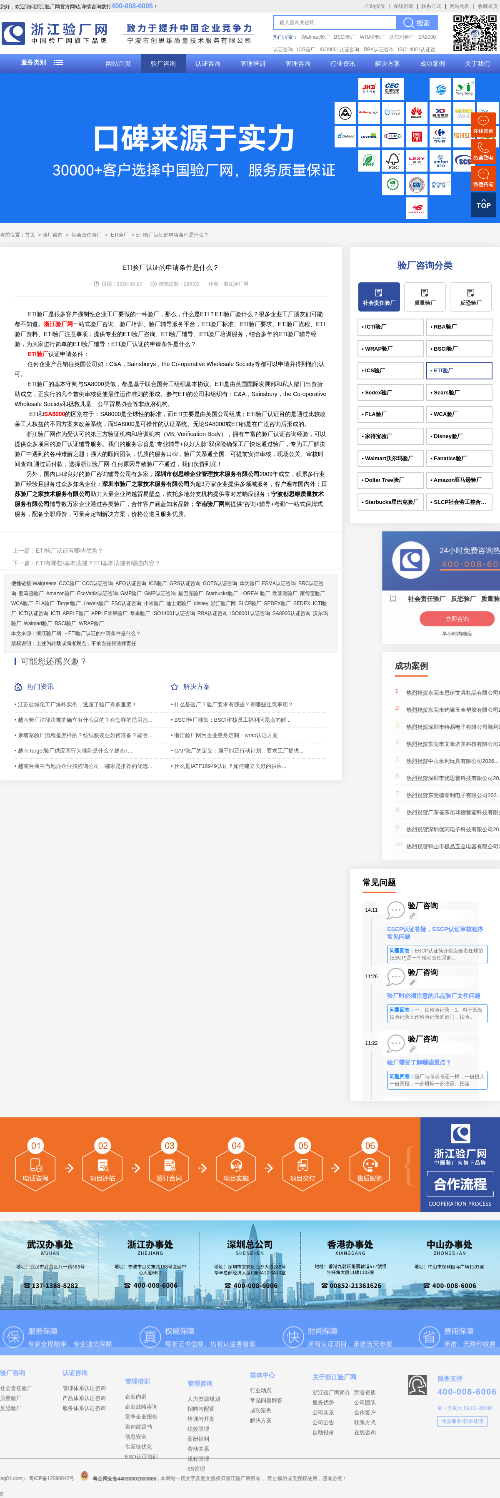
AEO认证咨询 (130, 583)
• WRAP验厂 (377, 349)
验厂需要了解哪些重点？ (419, 1062)
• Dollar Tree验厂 (383, 480)
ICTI (55, 613)
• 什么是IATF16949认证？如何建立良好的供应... (228, 766)
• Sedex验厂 (377, 392)
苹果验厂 (140, 613)
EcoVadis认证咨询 (97, 593)
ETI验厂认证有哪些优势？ (69, 550)
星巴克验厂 (190, 593)
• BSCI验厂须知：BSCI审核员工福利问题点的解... (231, 720)
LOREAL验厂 (255, 593)
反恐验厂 (471, 303)
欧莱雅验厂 (285, 593)
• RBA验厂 (443, 327)
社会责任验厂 (87, 235)
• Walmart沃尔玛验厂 (387, 458)
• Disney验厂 (446, 436)
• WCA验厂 (444, 414)
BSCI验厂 (345, 37)
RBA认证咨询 (378, 49)
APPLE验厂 (75, 613)
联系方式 (431, 6)
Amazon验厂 (60, 593)
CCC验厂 (69, 583)
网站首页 (118, 63)
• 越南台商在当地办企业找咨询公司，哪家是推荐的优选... (83, 766)
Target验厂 (69, 603)
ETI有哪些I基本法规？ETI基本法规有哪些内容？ (98, 563)
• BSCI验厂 (444, 349)
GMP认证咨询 (159, 593)
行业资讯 (342, 63)
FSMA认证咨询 (279, 583)
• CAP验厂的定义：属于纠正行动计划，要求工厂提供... (237, 751)
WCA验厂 (22, 603)
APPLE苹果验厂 (109, 613)
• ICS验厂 (373, 370)
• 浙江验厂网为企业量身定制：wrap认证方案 (224, 735)
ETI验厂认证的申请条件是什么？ (104, 633)
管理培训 (252, 63)
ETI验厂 (120, 235)
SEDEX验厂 (277, 603)
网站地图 (460, 6)
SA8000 (54, 414)
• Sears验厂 (445, 392)
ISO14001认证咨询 (173, 613)
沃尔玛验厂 (401, 37)
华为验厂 (250, 583)
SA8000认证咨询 (291, 613)
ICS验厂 (306, 49)
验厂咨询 (163, 63)
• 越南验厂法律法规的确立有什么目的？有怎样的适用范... (83, 720)
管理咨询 (297, 63)
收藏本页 (488, 6)
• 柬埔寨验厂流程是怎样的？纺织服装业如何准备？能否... (83, 735)
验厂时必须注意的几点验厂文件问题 (433, 995)
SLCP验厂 (249, 603)
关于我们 (477, 63)
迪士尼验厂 (178, 603)
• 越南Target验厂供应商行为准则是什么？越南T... (73, 751)
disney (201, 603)
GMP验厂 (131, 593)
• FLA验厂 (374, 414)
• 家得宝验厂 (377, 436)
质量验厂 (425, 303)
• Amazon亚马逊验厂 (456, 480)
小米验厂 (154, 603)
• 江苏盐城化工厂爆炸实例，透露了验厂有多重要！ (76, 704)
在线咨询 (403, 6)
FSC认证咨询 (126, 603)
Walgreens (44, 583)
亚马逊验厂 (31, 593)
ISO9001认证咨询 (339, 49)
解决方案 (387, 63)
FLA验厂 (45, 603)
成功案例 (432, 63)
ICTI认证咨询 (33, 613)
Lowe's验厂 (96, 603)
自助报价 (375, 6)
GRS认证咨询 (185, 583)
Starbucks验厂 (222, 593)
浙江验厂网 (223, 603)
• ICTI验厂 (374, 327)
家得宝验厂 (312, 593)
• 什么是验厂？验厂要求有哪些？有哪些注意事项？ (232, 704)
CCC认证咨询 (97, 583)
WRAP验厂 (372, 37)
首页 (30, 235)
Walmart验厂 (315, 37)
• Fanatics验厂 (448, 458)
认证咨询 (207, 63)
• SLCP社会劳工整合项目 (461, 502)
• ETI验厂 (441, 370)
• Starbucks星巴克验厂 (390, 502)
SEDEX (301, 603)
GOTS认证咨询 (220, 583)
